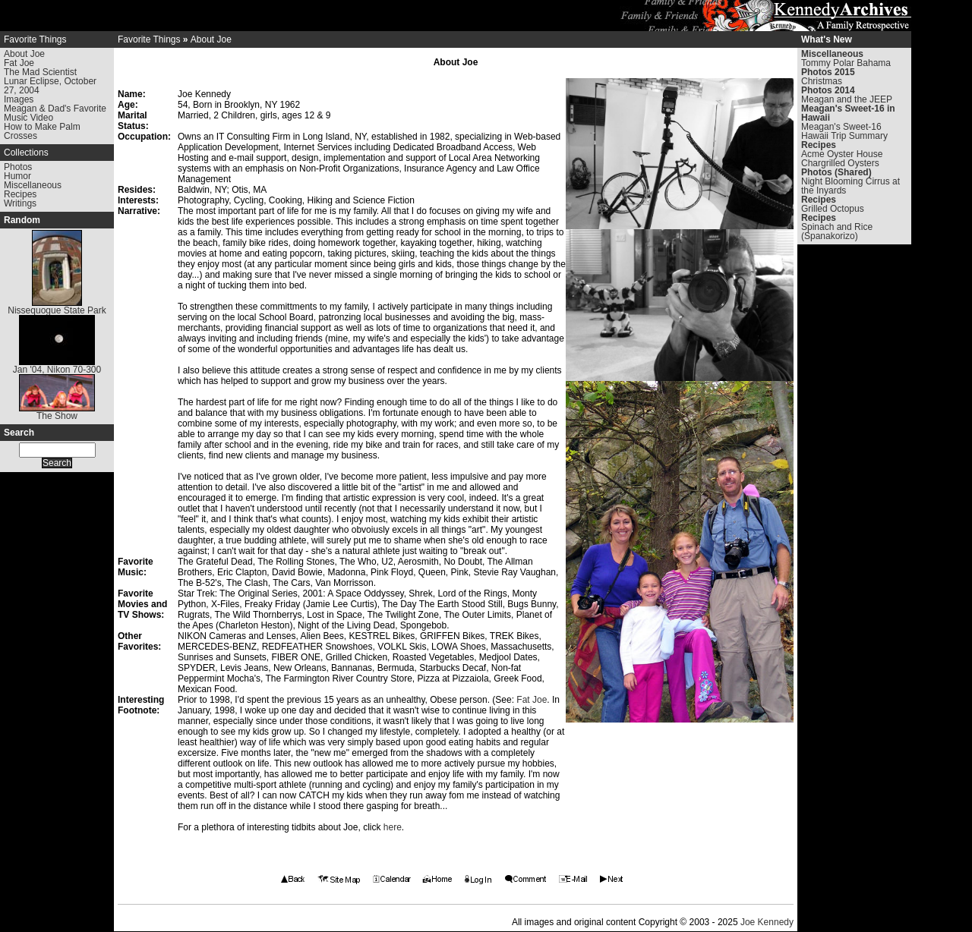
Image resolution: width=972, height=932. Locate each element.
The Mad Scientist (40, 72)
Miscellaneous (33, 185)
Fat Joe (19, 63)
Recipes (20, 194)
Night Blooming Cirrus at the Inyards (850, 186)
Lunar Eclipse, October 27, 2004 (50, 86)
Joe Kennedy (767, 922)
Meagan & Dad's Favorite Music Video (55, 113)
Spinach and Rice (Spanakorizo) (837, 231)
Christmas (821, 81)
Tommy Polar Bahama (846, 63)
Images (18, 99)
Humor (17, 176)
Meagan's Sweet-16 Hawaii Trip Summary (844, 131)
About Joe (24, 53)
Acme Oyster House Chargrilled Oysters (841, 159)
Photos (18, 167)
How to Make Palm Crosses (42, 131)
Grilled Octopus (832, 208)
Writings (20, 203)
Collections (26, 152)
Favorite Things (35, 39)
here (392, 827)
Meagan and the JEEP (846, 99)
